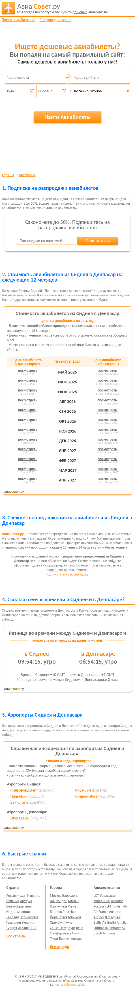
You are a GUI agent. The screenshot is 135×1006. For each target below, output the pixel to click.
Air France (101, 912)
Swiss (112, 933)
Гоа (52, 901)
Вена (79, 928)
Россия (11, 895)
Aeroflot (117, 901)
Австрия (26, 901)
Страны (8, 175)
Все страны (16, 936)
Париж (55, 906)
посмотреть (27, 370)
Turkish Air (119, 906)
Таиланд (12, 917)
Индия (11, 912)
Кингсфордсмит (24, 790)
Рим (66, 912)
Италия (23, 928)
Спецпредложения (55, 19)
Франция (24, 912)
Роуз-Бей (83, 790)
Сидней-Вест (86, 796)
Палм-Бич (19, 796)
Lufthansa (101, 928)
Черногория (29, 917)
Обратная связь (74, 984)
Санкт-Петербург (62, 928)
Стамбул (56, 922)
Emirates (115, 928)
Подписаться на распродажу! (67, 574)
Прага (62, 917)
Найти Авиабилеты (68, 117)
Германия (13, 922)
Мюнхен (74, 917)
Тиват (54, 938)
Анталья (77, 938)
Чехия (21, 895)
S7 (123, 928)
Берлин (64, 938)
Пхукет (68, 922)
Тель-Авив (68, 906)
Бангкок (56, 912)
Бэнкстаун (19, 802)
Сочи (75, 933)
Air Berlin (109, 922)
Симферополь (60, 933)
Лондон (61, 901)
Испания (12, 901)
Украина (28, 922)
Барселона (70, 895)
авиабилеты (62, 8)
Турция (11, 928)
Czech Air (100, 933)
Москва (56, 895)
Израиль (33, 895)
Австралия (27, 175)
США (32, 928)
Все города (59, 946)
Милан (73, 901)
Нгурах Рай (20, 818)
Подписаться (98, 240)
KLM (108, 906)
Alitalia (121, 922)
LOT (96, 895)
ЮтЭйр (110, 917)
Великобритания (19, 906)
